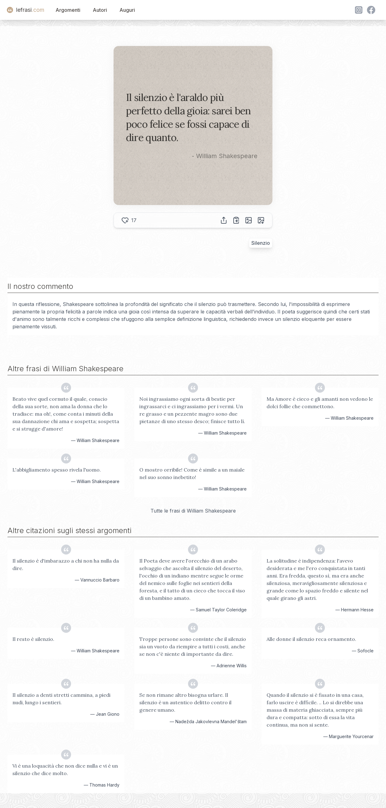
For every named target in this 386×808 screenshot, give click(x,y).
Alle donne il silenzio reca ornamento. (311, 639)
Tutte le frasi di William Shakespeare (193, 511)
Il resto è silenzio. (33, 639)
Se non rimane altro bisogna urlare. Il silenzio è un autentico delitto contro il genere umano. (185, 702)
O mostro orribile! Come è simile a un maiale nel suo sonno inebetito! (192, 473)
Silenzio (260, 243)
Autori (100, 10)
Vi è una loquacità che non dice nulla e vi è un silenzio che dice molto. (65, 769)
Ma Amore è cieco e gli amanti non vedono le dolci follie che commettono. (320, 402)
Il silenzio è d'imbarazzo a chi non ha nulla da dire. (65, 564)
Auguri (127, 10)
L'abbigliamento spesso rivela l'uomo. (56, 470)
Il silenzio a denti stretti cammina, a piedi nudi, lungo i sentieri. (61, 698)
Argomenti (68, 10)
